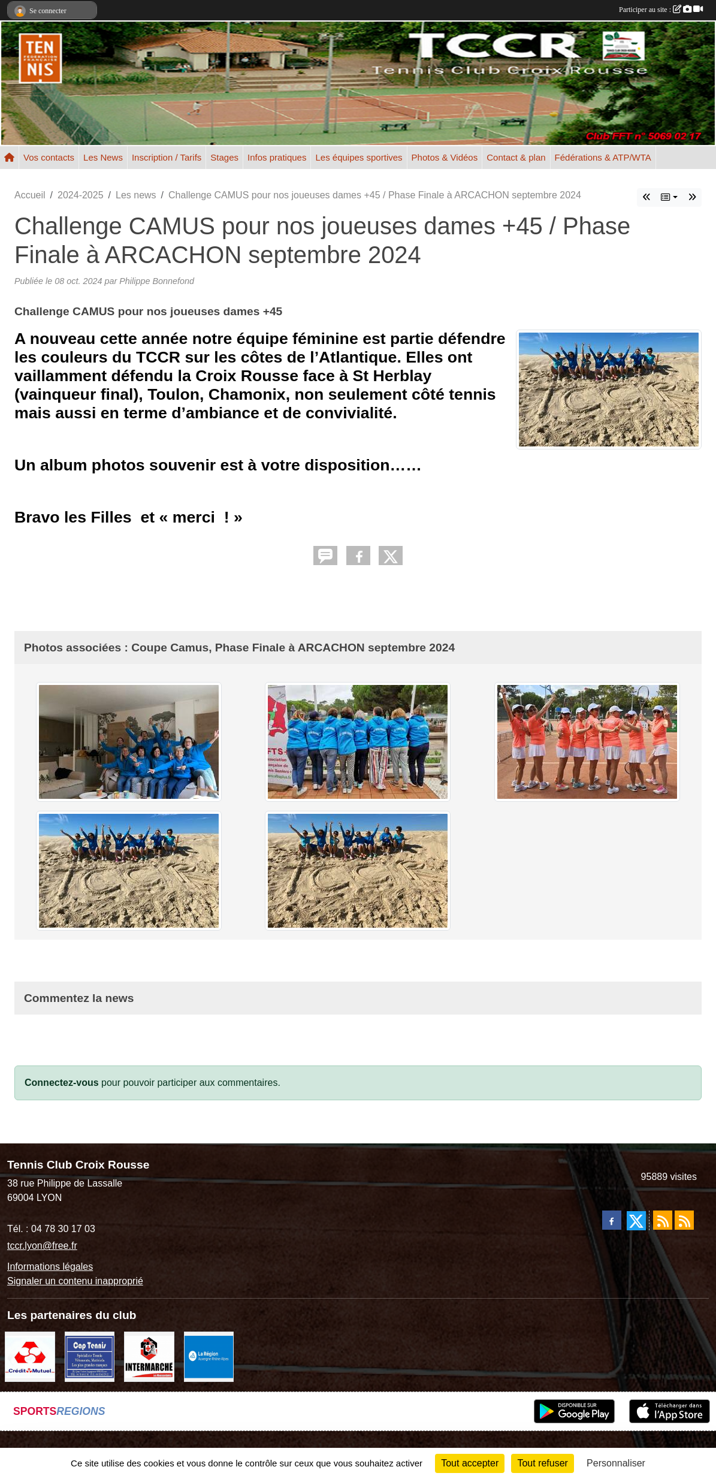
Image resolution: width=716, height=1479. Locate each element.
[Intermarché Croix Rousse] (149, 1356)
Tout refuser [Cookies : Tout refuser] (542, 1463)
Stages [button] (224, 157)
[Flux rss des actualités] (662, 1220)
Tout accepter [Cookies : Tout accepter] (470, 1463)
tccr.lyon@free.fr (42, 1245)
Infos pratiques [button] (276, 157)
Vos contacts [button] (48, 157)
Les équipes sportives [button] (358, 157)
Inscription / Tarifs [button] (166, 157)
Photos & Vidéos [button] (445, 157)
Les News (103, 157)
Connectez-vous (62, 1082)
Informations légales (50, 1266)
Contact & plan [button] (516, 157)
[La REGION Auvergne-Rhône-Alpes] (209, 1356)
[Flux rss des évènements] (684, 1220)
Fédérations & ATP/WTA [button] (603, 157)
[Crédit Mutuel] (30, 1356)
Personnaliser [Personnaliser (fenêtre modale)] (616, 1463)
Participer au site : (661, 9)
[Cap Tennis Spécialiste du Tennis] (90, 1356)
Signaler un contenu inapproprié (75, 1281)
